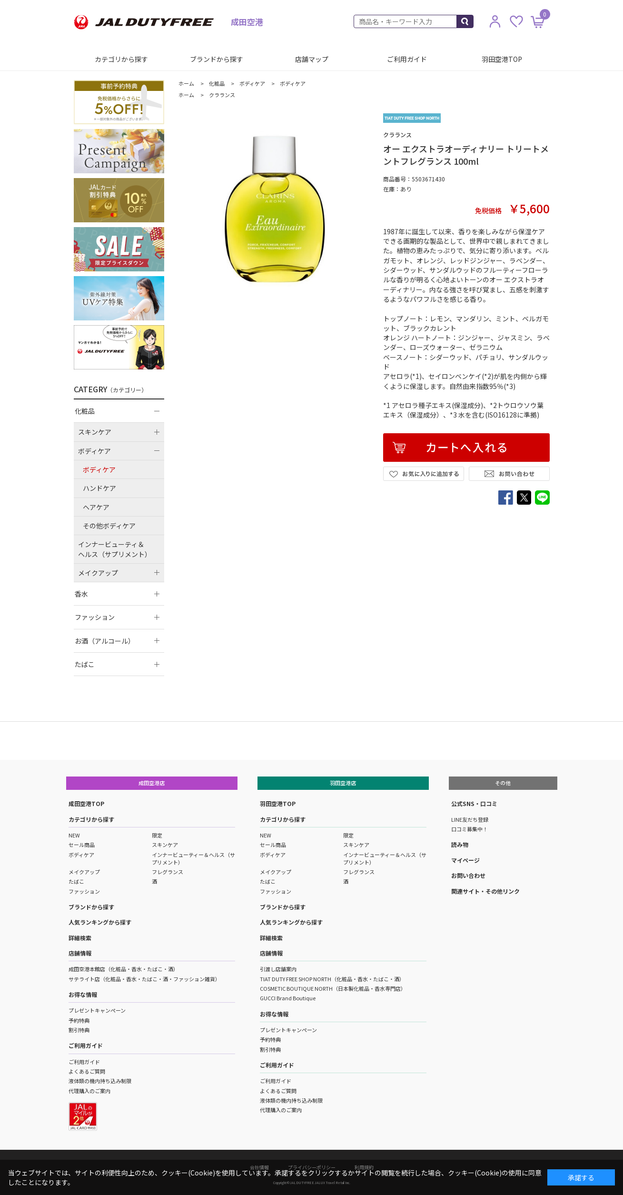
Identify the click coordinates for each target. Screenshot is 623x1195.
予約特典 (79, 1020)
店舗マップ (311, 59)
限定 (157, 835)
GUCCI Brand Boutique (288, 998)
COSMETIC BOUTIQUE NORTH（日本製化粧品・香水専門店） (333, 988)
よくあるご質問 (87, 1071)
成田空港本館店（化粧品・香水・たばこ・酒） (123, 969)
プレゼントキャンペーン (97, 1010)
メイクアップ (84, 872)
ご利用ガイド (407, 59)
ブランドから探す (216, 59)
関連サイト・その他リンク (485, 891)
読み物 (459, 844)
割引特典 (79, 1030)
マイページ (465, 860)
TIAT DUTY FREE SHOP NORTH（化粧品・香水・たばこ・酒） (332, 979)
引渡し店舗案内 (278, 969)
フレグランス (167, 872)
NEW (74, 835)
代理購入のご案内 (89, 1091)
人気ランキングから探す (100, 922)
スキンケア (165, 844)
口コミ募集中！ (469, 829)
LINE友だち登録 (469, 819)
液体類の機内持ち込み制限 (100, 1081)
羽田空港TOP (502, 59)
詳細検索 (80, 938)
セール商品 (82, 844)
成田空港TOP (86, 803)
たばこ (76, 881)
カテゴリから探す (121, 59)
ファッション (84, 891)
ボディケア (81, 854)
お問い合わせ (468, 875)
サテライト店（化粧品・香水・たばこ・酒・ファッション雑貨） (144, 979)
